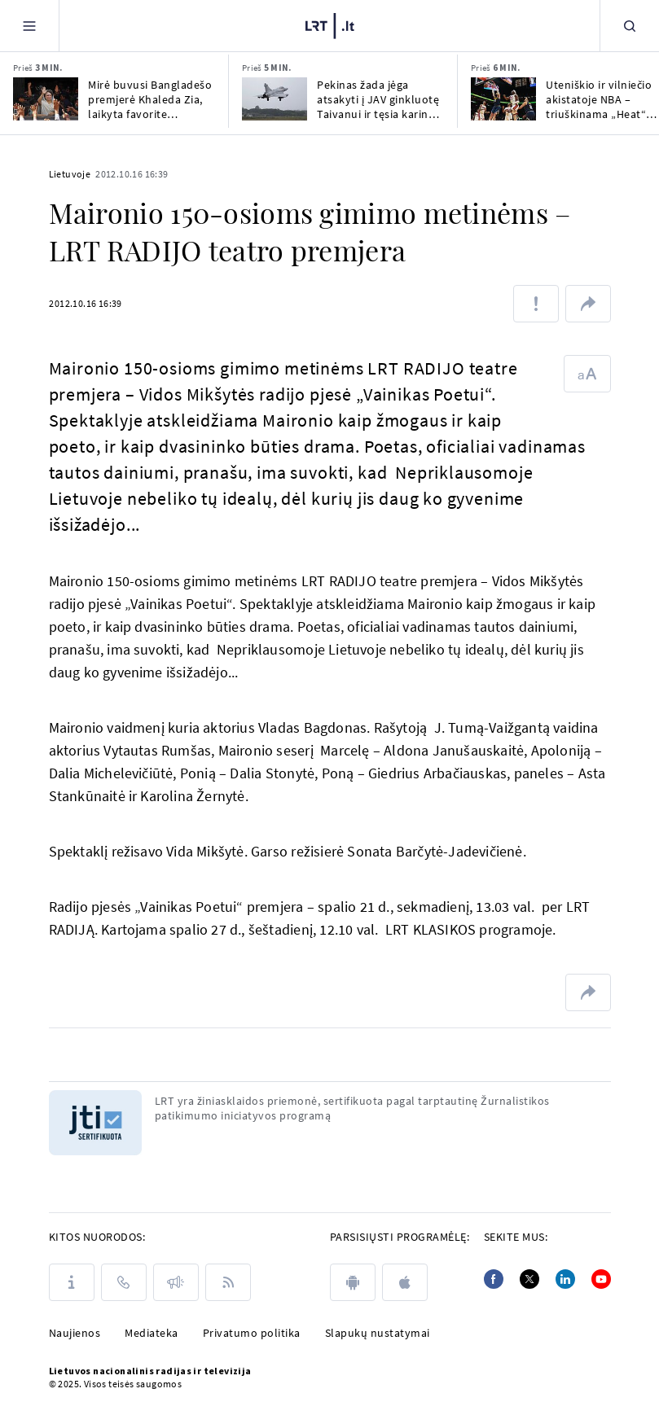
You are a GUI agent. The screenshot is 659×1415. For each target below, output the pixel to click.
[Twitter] (529, 1279)
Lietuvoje (70, 174)
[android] (353, 1282)
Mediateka (151, 1332)
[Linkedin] (565, 1279)
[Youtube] (601, 1279)
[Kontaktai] (124, 1282)
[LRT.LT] (329, 26)
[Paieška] (629, 25)
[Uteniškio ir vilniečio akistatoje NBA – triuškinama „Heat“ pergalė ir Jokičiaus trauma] (503, 98)
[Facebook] (493, 1279)
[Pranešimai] (176, 1282)
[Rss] (228, 1282)
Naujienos (75, 1332)
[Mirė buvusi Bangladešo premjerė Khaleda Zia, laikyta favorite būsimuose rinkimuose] (45, 98)
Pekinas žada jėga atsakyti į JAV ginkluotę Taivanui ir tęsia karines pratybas (378, 99)
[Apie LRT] (71, 1282)
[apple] (405, 1282)
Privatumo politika (252, 1332)
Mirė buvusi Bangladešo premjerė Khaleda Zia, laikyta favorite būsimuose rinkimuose (150, 99)
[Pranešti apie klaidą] (536, 303)
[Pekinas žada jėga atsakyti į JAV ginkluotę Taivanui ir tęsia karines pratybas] (274, 98)
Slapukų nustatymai (377, 1332)
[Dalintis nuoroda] (588, 303)
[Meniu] (29, 25)
